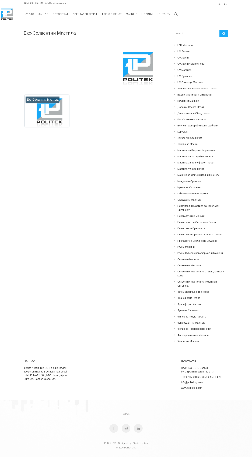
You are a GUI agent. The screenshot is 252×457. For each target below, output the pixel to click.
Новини (189, 14)
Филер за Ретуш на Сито (191, 316)
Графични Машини (188, 101)
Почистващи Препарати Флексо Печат (199, 234)
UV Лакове (183, 51)
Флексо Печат (153, 14)
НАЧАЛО (126, 414)
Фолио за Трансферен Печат (194, 328)
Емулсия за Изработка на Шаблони (197, 125)
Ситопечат (102, 14)
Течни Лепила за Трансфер (193, 291)
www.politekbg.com (191, 387)
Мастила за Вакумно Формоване (196, 150)
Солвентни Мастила (189, 265)
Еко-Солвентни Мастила (191, 119)
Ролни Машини (186, 247)
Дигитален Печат (126, 14)
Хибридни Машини (188, 341)
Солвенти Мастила (188, 259)
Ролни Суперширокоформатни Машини (200, 253)
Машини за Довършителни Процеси (198, 175)
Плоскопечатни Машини (191, 216)
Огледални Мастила (189, 199)
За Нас (85, 14)
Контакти (206, 14)
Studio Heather (140, 443)
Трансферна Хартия (189, 304)
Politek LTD (110, 443)
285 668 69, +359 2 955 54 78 (204, 377)
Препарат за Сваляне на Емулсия (197, 240)
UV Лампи (183, 57)
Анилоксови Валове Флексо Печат (197, 88)
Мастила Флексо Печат (190, 168)
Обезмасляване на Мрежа (192, 193)
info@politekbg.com (55, 3)
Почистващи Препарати (191, 228)
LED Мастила (185, 45)
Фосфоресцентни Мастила (193, 335)
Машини (173, 14)
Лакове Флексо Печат (189, 138)
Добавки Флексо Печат (190, 107)
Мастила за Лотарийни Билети (195, 156)
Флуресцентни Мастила (191, 322)
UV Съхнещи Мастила (190, 82)
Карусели (182, 131)
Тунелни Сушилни (187, 310)
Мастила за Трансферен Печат (195, 162)
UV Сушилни (184, 76)
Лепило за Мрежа (187, 144)
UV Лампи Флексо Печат (191, 63)
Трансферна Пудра (188, 298)
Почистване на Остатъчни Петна (196, 222)
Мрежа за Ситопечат (189, 187)
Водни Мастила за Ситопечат (194, 94)
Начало (71, 14)
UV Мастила (184, 70)
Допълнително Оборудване (193, 113)
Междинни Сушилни (189, 181)
